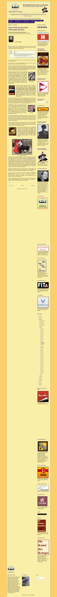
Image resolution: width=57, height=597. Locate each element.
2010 (39, 383)
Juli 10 (41, 361)
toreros (21, 95)
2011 (39, 382)
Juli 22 (41, 340)
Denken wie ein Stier (32, 46)
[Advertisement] (43, 227)
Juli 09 (41, 362)
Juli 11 (41, 359)
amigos (16, 78)
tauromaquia (10, 113)
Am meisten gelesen (26, 20)
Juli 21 (41, 346)
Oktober (40, 323)
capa (23, 93)
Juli (40, 327)
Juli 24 (41, 338)
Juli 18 (41, 350)
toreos (18, 173)
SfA (17, 46)
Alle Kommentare (40, 579)
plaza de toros (28, 91)
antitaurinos (18, 81)
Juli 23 (41, 339)
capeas (23, 92)
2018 (39, 315)
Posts (38, 577)
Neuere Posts (11, 185)
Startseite (11, 20)
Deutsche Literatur (35, 20)
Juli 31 (41, 328)
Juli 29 (41, 331)
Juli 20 (41, 347)
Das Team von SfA (18, 22)
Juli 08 (41, 363)
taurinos (17, 161)
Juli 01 (41, 373)
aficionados (12, 79)
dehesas (18, 92)
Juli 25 (41, 336)
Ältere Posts (33, 185)
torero (19, 155)
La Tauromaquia (19, 104)
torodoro (12, 159)
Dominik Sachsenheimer (31, 131)
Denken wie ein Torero (13, 47)
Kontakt (32, 22)
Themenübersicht (18, 20)
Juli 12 (41, 358)
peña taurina (31, 168)
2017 (39, 316)
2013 (39, 379)
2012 (39, 380)
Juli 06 (41, 366)
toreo (32, 170)
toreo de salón (15, 122)
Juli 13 (41, 357)
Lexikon (41, 20)
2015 (39, 319)
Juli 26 (41, 335)
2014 (39, 378)
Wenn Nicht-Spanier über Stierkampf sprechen (42, 343)
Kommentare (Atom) (24, 188)
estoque (18, 116)
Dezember (41, 320)
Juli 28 (41, 332)
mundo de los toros (15, 73)
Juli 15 (41, 354)
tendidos (21, 115)
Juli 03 (41, 370)
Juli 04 (41, 369)
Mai (40, 376)
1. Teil (35, 132)
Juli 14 (41, 355)
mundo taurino (33, 164)
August (40, 326)
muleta (27, 93)
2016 (39, 318)
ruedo (16, 118)
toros (18, 71)
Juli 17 (41, 351)
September (41, 324)
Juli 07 (41, 365)
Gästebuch (11, 22)
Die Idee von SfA (26, 22)
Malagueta (10, 169)
